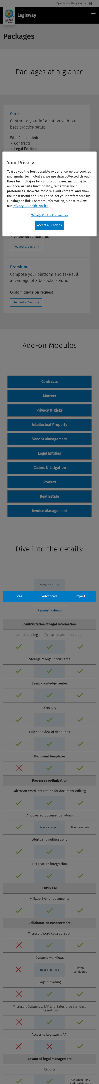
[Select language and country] (91, 3)
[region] (49, 193)
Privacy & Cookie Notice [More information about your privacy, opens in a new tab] (30, 206)
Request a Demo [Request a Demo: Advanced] (24, 246)
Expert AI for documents (51, 899)
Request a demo (49, 610)
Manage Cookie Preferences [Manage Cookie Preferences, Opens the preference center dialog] (49, 215)
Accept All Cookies (49, 225)
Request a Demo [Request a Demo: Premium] (24, 302)
